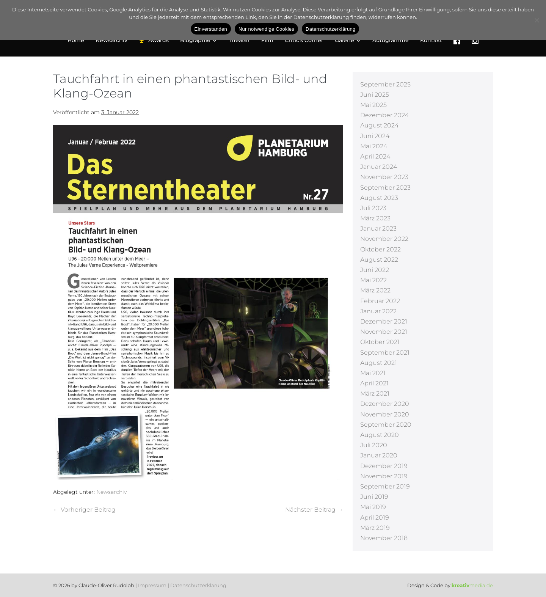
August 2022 (379, 259)
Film (267, 40)
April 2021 (374, 383)
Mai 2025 (373, 104)
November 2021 (383, 331)
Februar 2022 (380, 301)
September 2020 (385, 424)
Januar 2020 (378, 455)
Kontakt (431, 40)
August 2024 (379, 125)
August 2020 (379, 434)
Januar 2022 (378, 311)
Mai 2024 (373, 146)
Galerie (348, 40)
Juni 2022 (374, 269)
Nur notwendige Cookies (266, 29)
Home (75, 40)
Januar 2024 (378, 166)
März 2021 (374, 393)
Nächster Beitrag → (314, 509)
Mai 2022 (373, 280)
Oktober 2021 (380, 342)
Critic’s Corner (304, 40)
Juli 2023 (373, 208)
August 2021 (378, 362)
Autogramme (390, 40)
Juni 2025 (374, 94)
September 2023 (385, 187)
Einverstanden (211, 29)
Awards (153, 40)
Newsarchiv (111, 40)
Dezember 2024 (384, 115)
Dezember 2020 (384, 403)
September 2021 (385, 352)
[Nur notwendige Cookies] (536, 20)
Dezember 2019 (384, 466)
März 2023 (375, 218)
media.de (472, 585)
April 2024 (375, 156)
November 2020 (384, 414)
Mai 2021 (373, 373)
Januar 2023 (378, 228)
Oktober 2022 (380, 249)
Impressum (152, 585)
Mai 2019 (373, 507)
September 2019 (385, 486)
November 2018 (384, 538)
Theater (239, 40)
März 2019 (375, 527)
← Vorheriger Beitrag (84, 509)
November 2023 (384, 177)
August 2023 (379, 197)
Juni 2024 (374, 136)
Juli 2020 (373, 445)
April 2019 (374, 517)
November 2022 (384, 238)
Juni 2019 (374, 496)
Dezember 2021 (383, 321)
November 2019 (384, 476)
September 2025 (385, 84)
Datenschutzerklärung (198, 585)
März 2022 (375, 290)
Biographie (198, 40)
